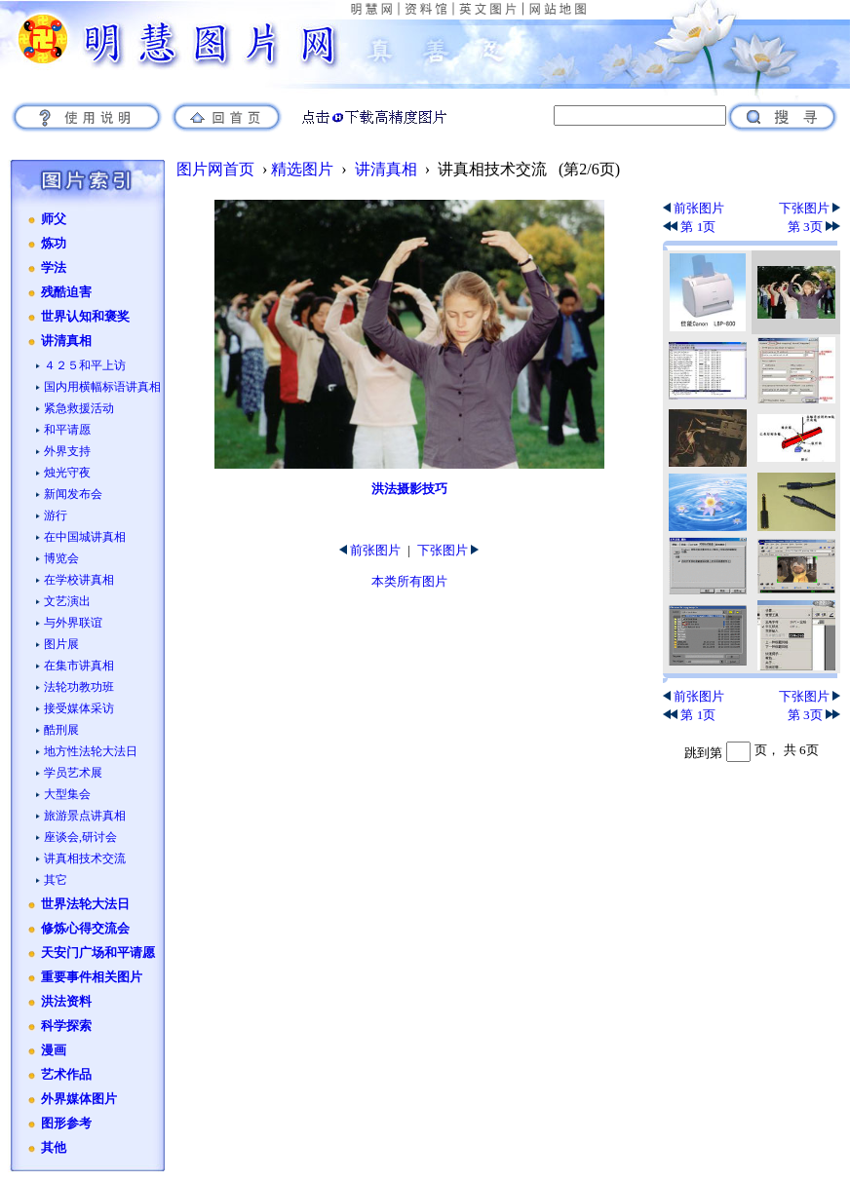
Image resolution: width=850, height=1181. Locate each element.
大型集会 (67, 794)
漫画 (53, 1050)
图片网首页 (215, 169)
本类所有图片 (409, 581)
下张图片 (448, 550)
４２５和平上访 (85, 365)
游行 (55, 515)
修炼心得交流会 (85, 928)
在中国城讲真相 (85, 537)
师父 (53, 219)
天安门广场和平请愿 (98, 953)
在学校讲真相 (79, 580)
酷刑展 (61, 730)
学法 (53, 268)
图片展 (61, 644)
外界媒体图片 (79, 1099)
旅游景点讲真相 (85, 815)
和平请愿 (67, 430)
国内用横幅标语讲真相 (102, 387)
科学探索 (66, 1026)
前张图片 (370, 550)
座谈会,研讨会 (80, 837)
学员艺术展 (73, 773)
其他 (53, 1148)
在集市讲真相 (79, 665)
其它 (55, 880)
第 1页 (689, 226)
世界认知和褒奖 (85, 317)
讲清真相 (66, 341)
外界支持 (67, 451)
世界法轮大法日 (85, 904)
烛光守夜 (67, 472)
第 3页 (814, 226)
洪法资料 (66, 1002)
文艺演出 (67, 601)
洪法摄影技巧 (409, 488)
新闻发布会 (73, 494)
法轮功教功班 (79, 687)
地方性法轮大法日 (90, 751)
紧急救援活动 (79, 408)
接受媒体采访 (79, 708)
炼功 (53, 243)
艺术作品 (66, 1075)
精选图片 (302, 169)
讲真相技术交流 (85, 858)
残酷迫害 (66, 292)
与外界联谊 (73, 622)
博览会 (61, 558)
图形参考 (66, 1123)
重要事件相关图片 (91, 977)
